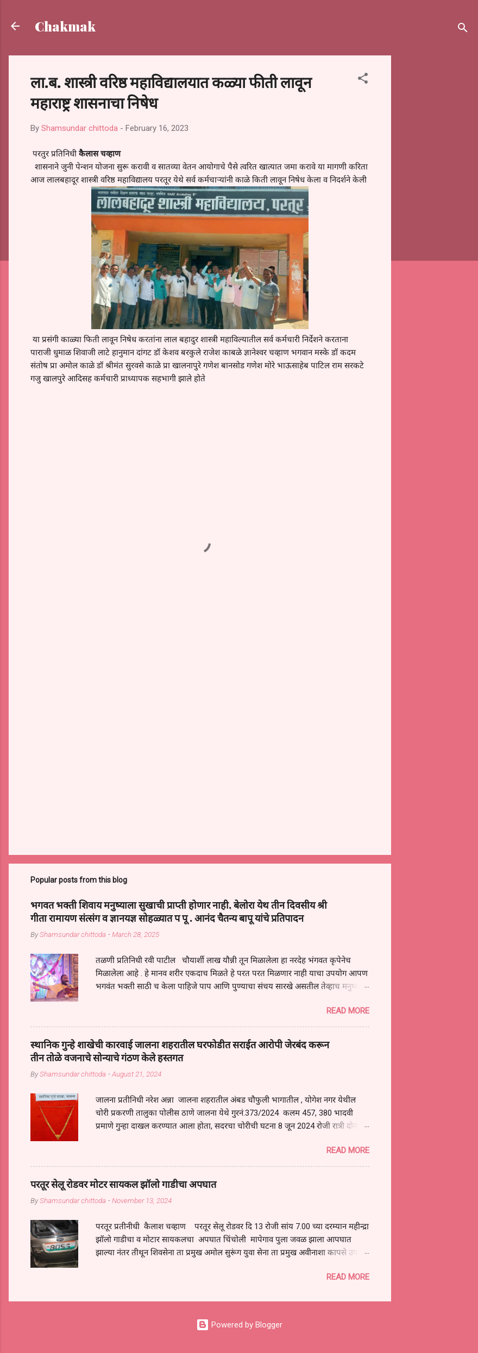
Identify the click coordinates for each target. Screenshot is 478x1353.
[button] (362, 80)
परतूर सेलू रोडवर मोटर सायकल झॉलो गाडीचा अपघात (123, 1184)
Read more (347, 1011)
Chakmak (65, 26)
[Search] (462, 29)
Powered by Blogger (239, 1325)
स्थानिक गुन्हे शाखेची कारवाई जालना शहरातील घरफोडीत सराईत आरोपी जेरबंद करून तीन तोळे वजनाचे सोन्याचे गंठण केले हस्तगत (179, 1051)
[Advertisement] (434, 218)
